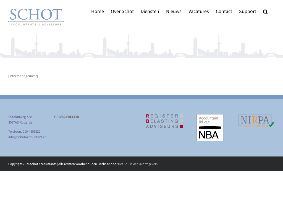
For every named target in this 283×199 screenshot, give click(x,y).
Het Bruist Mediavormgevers (138, 164)
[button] (265, 11)
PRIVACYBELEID (66, 116)
